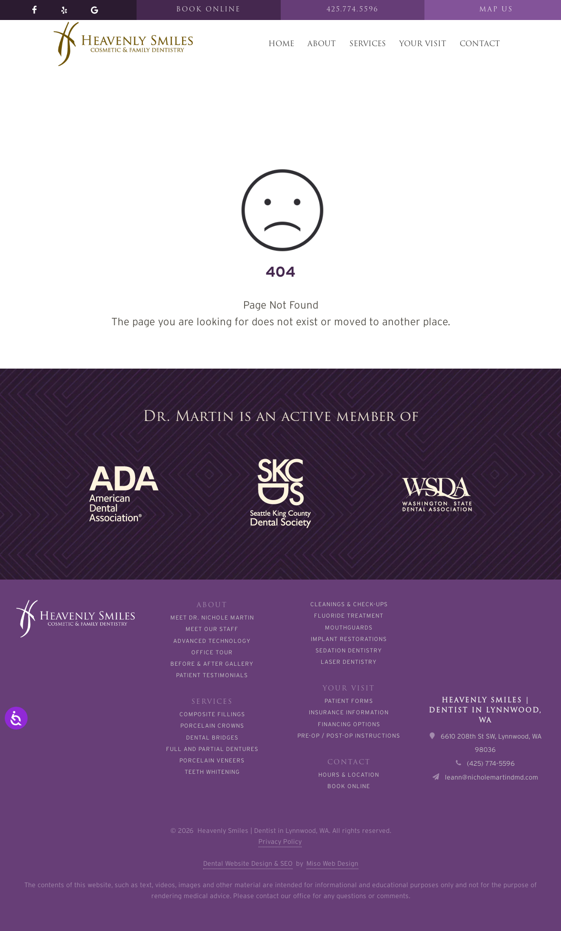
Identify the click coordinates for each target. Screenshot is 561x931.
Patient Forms (349, 701)
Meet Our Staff (212, 629)
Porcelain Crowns (212, 725)
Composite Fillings (212, 714)
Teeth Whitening (212, 772)
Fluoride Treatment (349, 615)
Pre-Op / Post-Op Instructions (348, 735)
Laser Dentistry (349, 662)
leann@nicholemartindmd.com (491, 777)
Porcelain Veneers (212, 760)
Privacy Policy (280, 841)
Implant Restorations (349, 639)
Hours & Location (348, 774)
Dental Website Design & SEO (248, 863)
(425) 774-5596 (491, 763)
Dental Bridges (212, 737)
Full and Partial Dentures (212, 749)
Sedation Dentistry (348, 650)
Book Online (348, 786)
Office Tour (212, 652)
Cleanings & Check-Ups (349, 604)
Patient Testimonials (212, 675)
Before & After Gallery (212, 664)
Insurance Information (349, 712)
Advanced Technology (212, 641)
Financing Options (349, 724)
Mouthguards (349, 627)
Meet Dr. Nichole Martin (212, 617)
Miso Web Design (332, 863)
